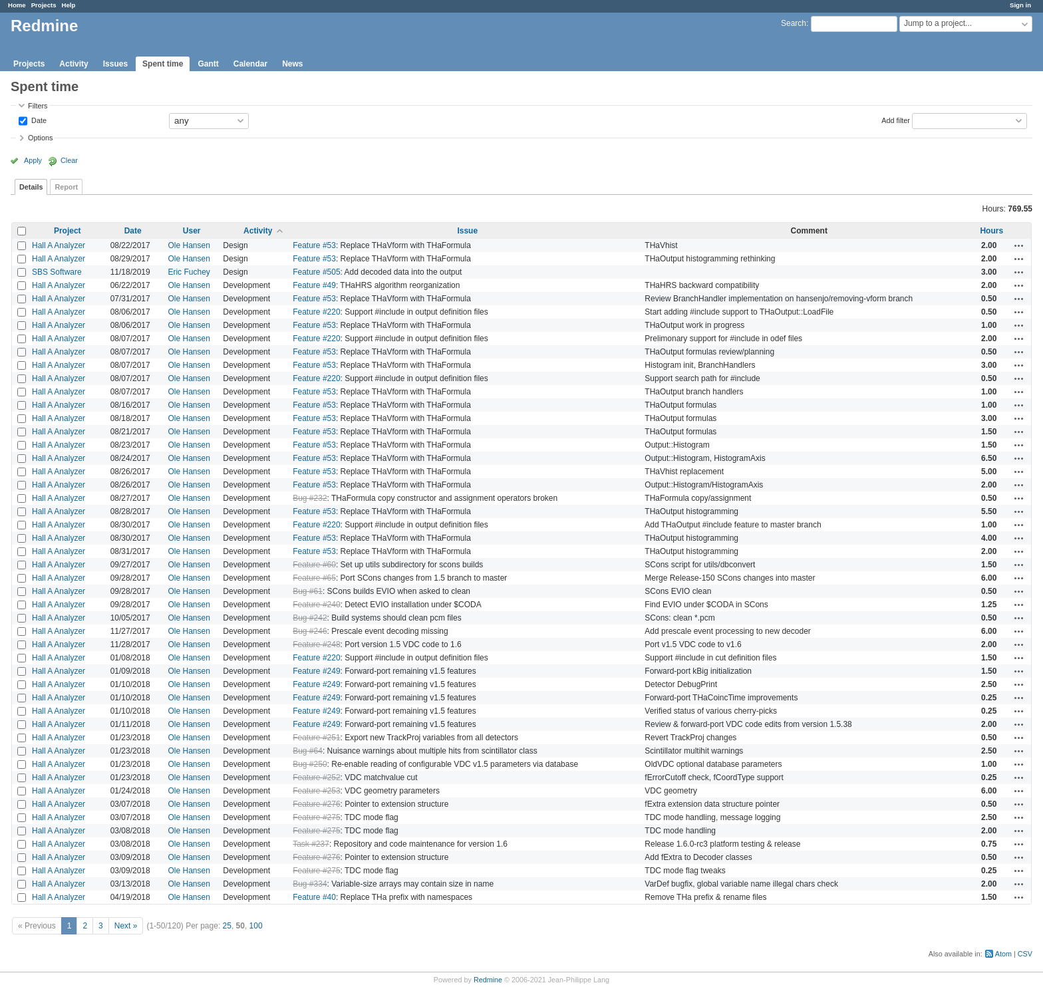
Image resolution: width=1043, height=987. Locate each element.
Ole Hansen (189, 245)
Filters (37, 106)
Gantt (208, 64)
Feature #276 (316, 804)
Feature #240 (316, 604)
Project (67, 230)
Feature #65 (314, 578)
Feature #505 (316, 272)
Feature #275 (316, 817)
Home (17, 5)
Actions (1019, 245)
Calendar (250, 64)
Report (66, 187)
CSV (1025, 954)
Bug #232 (310, 498)
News (292, 64)
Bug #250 (310, 764)
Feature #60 (314, 564)
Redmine (488, 980)
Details (31, 187)
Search (793, 23)
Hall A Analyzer (58, 245)
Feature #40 (314, 897)
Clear (69, 160)
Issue (467, 230)
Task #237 (311, 844)
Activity (73, 64)
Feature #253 (316, 790)
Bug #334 (310, 884)
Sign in (1020, 5)
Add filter (895, 120)
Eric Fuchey (189, 272)
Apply (33, 160)
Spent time (162, 64)
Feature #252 (316, 777)
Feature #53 (314, 245)
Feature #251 (316, 737)
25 (227, 925)
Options (40, 138)
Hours (991, 230)
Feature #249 (316, 671)
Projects (44, 5)
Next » (126, 925)
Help (69, 5)
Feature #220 (316, 312)
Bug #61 (308, 591)
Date (38, 120)
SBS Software (57, 272)
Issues (115, 64)
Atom (1003, 954)
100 (256, 925)
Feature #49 (314, 285)
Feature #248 (316, 644)
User (192, 230)
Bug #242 (310, 618)
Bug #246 (310, 631)
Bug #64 (308, 751)
